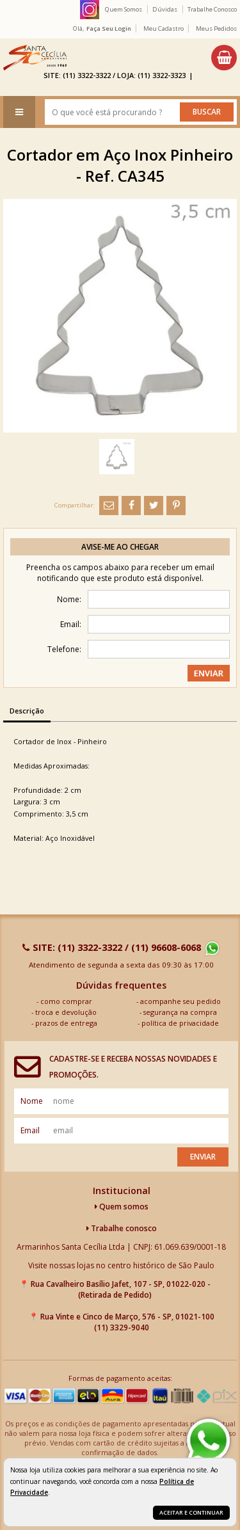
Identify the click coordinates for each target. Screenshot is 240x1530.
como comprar (66, 1001)
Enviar (203, 1156)
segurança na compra (180, 1012)
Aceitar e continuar (191, 1512)
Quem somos (121, 1206)
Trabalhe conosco (121, 1228)
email (30, 1130)
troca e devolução (66, 1012)
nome (31, 1101)
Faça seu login (108, 28)
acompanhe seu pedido (180, 1001)
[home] (35, 57)
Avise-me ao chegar (120, 546)
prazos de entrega (66, 1023)
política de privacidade (180, 1023)
